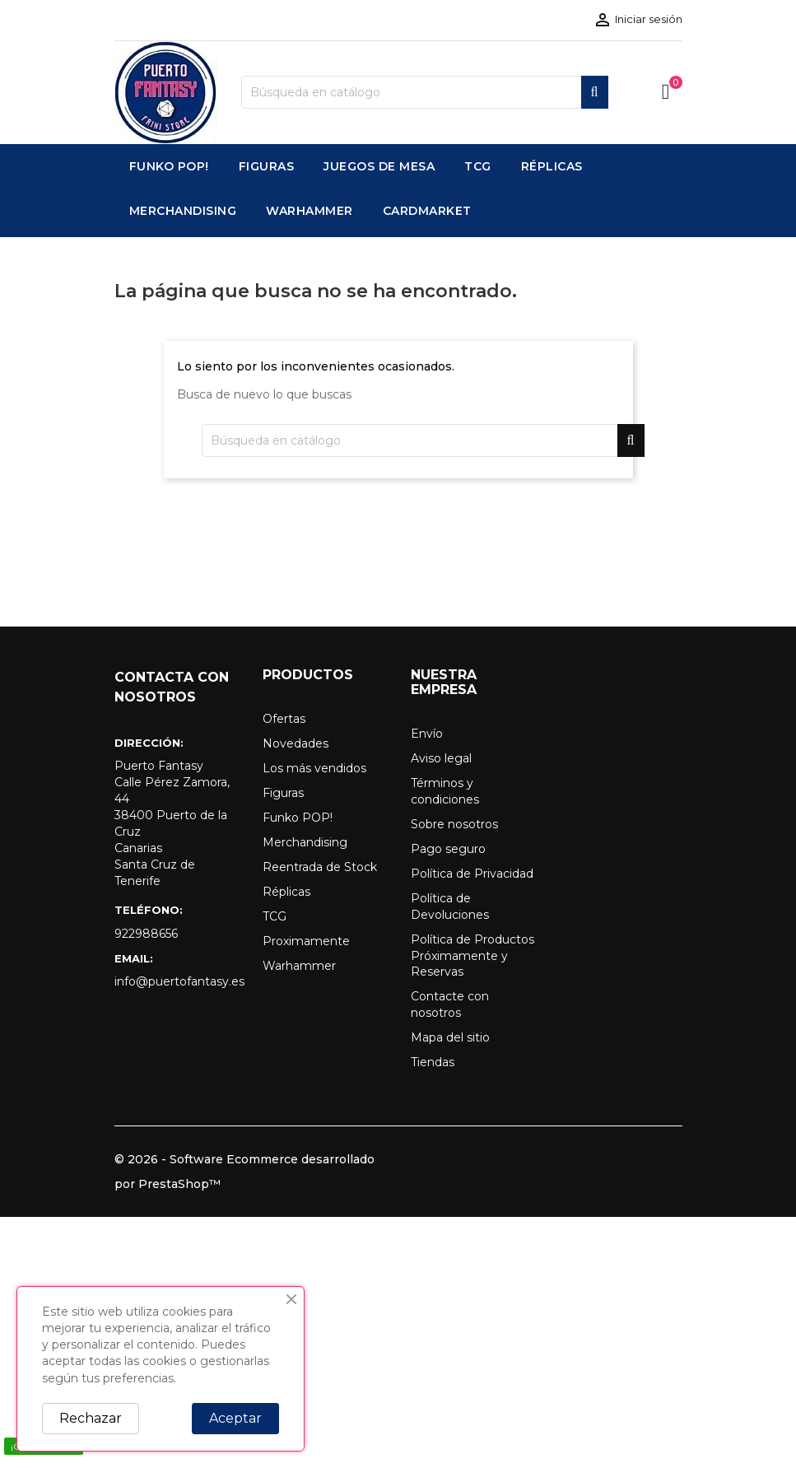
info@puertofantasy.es (176, 981)
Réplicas (286, 891)
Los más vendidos (314, 768)
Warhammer (299, 965)
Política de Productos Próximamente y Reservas (472, 956)
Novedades (295, 743)
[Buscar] (424, 92)
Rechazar (90, 1418)
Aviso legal (441, 758)
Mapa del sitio (450, 1037)
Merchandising (305, 842)
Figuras (283, 792)
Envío (427, 733)
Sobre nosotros (454, 824)
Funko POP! (298, 817)
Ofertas (284, 718)
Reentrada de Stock (320, 867)
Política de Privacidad (472, 873)
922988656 (146, 933)
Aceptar (235, 1418)
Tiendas (432, 1062)
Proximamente (306, 941)
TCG (274, 916)
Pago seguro (448, 848)
